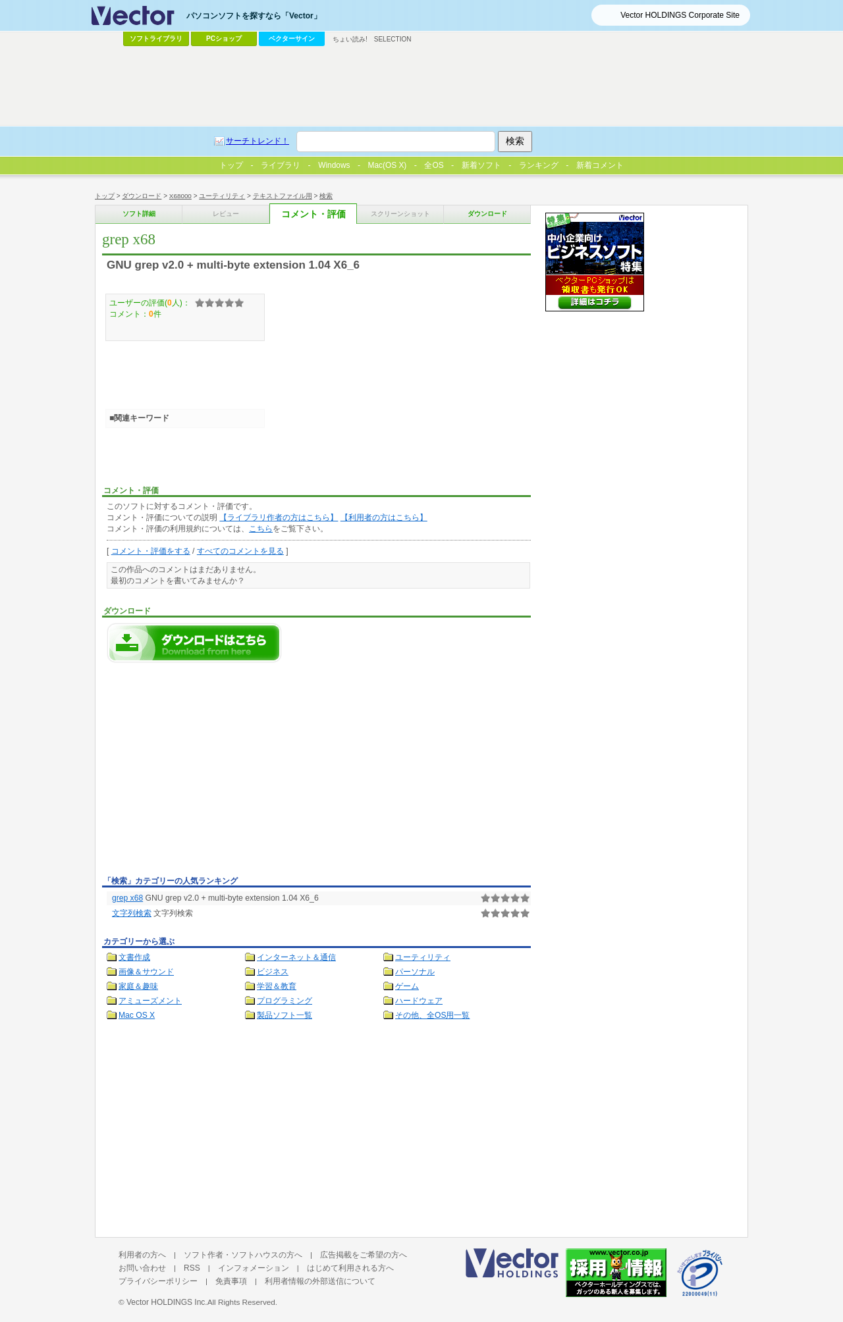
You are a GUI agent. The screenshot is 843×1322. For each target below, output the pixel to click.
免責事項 (231, 1281)
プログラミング (284, 1000)
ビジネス (272, 971)
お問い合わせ (142, 1268)
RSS (192, 1268)
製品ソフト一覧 (284, 1015)
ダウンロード (141, 195)
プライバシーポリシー (158, 1281)
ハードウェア (419, 1000)
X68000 (180, 195)
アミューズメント (150, 1000)
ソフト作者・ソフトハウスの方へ (243, 1254)
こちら (261, 528)
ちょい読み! (350, 39)
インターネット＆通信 (296, 957)
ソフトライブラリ (156, 38)
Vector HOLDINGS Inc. (166, 1302)
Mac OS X (137, 1015)
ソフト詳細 (138, 213)
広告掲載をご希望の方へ (363, 1254)
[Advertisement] (212, 773)
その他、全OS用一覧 (432, 1015)
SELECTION (393, 39)
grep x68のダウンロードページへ (194, 643)
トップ (105, 195)
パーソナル (415, 971)
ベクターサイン (292, 38)
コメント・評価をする (150, 551)
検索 (326, 195)
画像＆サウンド (146, 971)
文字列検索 (131, 913)
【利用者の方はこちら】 (383, 517)
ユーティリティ (222, 195)
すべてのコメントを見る (240, 551)
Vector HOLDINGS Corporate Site (680, 15)
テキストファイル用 (282, 195)
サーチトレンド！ (257, 140)
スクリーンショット (400, 213)
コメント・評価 (313, 214)
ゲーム (407, 986)
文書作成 (134, 957)
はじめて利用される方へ (350, 1268)
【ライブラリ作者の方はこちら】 (278, 517)
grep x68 (127, 898)
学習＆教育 (276, 986)
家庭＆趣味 (138, 986)
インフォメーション (253, 1268)
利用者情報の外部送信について (320, 1281)
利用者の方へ (142, 1254)
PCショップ (224, 38)
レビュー (226, 213)
